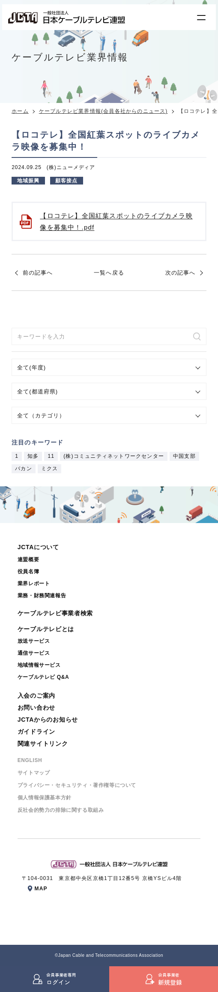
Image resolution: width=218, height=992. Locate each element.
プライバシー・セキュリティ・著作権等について (77, 785)
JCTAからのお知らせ (48, 719)
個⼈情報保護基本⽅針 (45, 798)
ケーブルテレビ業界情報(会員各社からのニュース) (103, 111)
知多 (33, 456)
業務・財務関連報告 (42, 596)
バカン (23, 469)
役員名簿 (28, 572)
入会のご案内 (36, 695)
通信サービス (34, 653)
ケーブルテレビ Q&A (43, 677)
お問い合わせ (36, 707)
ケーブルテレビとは (46, 629)
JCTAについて (38, 547)
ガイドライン (36, 731)
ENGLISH (30, 760)
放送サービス (34, 641)
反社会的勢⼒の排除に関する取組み (61, 810)
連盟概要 (28, 559)
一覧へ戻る (109, 272)
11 (51, 456)
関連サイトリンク (43, 743)
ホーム (20, 111)
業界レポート (34, 584)
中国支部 (184, 456)
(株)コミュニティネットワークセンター (113, 456)
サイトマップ (34, 773)
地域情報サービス (39, 665)
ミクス (49, 469)
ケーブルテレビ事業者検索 (55, 613)
